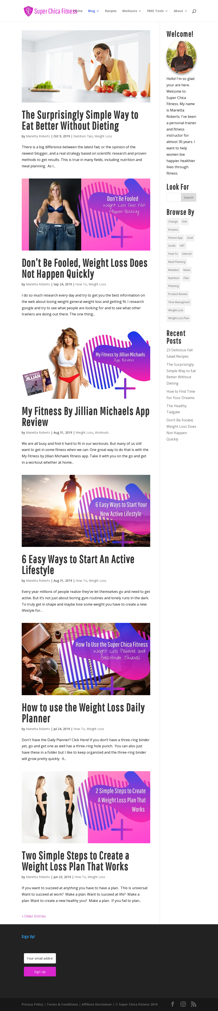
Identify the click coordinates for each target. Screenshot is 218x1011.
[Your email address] (40, 958)
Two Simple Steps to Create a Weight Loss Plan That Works (75, 861)
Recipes (110, 11)
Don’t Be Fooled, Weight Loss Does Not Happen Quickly (85, 268)
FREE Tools (155, 11)
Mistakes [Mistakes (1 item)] (173, 270)
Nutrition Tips (83, 136)
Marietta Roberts (38, 136)
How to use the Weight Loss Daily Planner (83, 713)
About (178, 11)
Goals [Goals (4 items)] (171, 245)
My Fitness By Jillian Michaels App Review (86, 416)
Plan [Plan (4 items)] (186, 278)
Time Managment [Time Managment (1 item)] (179, 302)
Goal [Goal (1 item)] (190, 238)
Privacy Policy (32, 1004)
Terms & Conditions (62, 1004)
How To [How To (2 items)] (173, 254)
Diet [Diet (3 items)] (184, 221)
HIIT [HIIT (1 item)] (182, 245)
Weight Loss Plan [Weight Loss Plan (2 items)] (178, 318)
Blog (91, 11)
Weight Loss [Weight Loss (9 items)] (175, 310)
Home (77, 11)
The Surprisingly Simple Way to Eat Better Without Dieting (80, 120)
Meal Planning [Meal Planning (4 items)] (176, 262)
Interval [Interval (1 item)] (186, 254)
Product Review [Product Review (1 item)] (177, 294)
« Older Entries (34, 916)
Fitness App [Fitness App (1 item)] (175, 238)
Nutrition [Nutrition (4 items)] (173, 278)
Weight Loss (103, 136)
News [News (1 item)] (186, 270)
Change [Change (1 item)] (173, 221)
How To (81, 284)
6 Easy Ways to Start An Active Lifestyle (78, 564)
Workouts (129, 11)
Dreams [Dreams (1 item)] (173, 230)
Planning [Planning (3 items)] (173, 286)
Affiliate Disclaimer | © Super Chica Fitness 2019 (119, 1004)
